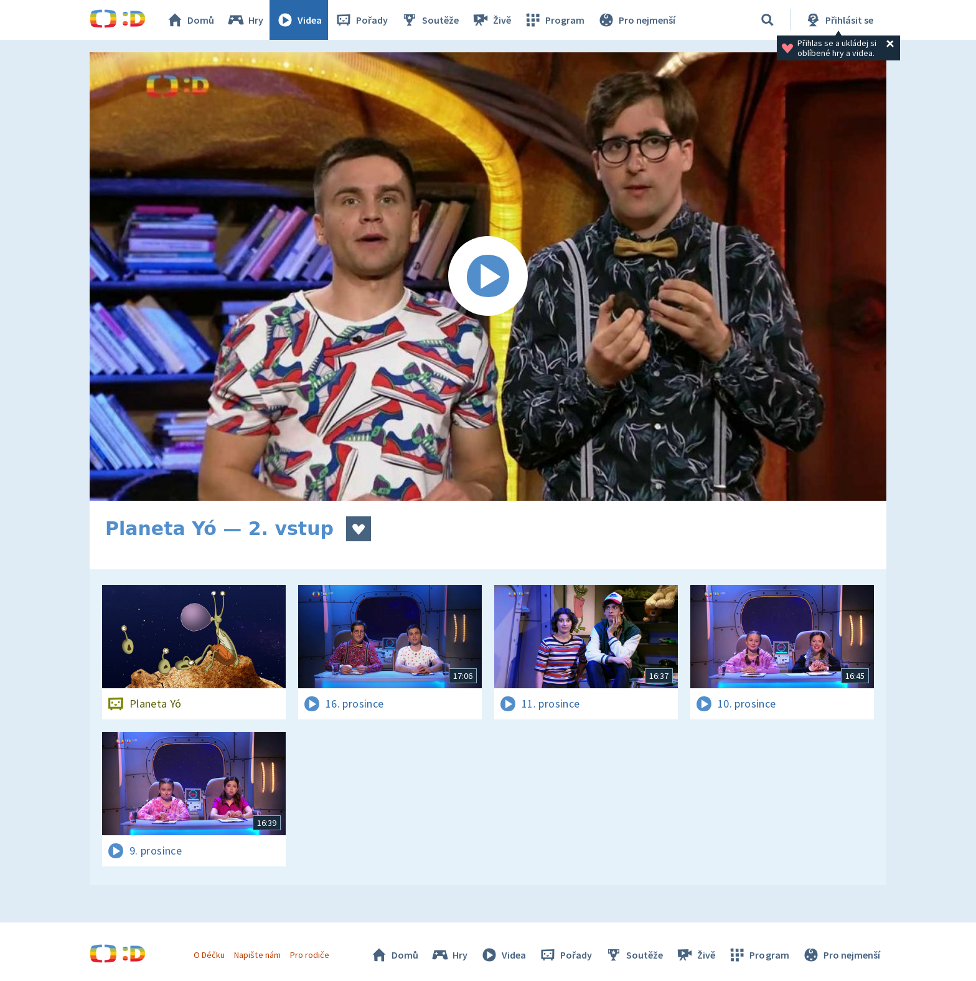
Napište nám (257, 954)
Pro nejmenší (636, 20)
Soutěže (429, 20)
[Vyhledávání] (767, 20)
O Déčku (209, 954)
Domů (190, 20)
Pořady (361, 20)
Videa (299, 20)
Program (553, 20)
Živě (491, 20)
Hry (245, 20)
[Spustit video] (488, 276)
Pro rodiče (309, 954)
